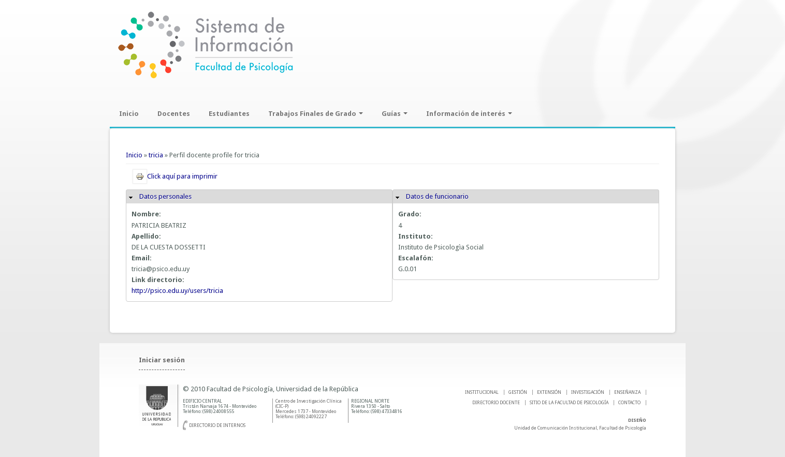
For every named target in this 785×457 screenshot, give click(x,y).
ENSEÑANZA (627, 392)
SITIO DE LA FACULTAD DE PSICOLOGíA (569, 402)
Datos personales (165, 196)
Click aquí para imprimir (175, 176)
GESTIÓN (517, 392)
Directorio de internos (217, 425)
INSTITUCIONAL (482, 392)
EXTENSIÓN (549, 392)
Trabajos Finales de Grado (315, 113)
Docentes (173, 113)
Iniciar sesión (162, 360)
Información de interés (469, 113)
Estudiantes (229, 113)
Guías (395, 113)
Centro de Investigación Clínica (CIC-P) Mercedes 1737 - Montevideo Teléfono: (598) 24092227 (308, 409)
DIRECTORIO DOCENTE (496, 402)
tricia (156, 155)
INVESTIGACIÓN (587, 392)
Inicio (129, 113)
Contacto (629, 402)
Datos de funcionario (437, 196)
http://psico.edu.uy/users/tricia (177, 290)
